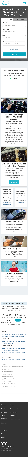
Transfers (8, 19)
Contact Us (3, 408)
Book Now (14, 182)
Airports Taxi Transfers (9, 446)
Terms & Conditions (14, 408)
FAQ (2, 433)
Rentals (21, 19)
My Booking (4, 412)
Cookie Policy (13, 415)
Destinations (4, 430)
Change (18, 320)
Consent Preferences (15, 419)
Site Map (3, 427)
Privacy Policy (13, 412)
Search (14, 54)
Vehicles (3, 437)
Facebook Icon (2, 443)
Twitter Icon (5, 443)
